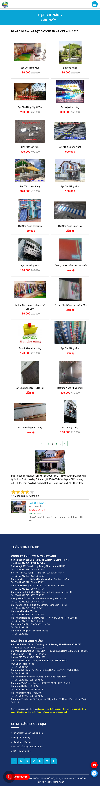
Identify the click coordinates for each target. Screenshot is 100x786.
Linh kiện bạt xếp (30, 147)
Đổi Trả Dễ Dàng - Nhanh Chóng (28, 746)
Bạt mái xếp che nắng (70, 147)
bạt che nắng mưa (30, 67)
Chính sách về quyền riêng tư (28, 733)
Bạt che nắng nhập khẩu (70, 388)
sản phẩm (48, 20)
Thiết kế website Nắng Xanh (50, 781)
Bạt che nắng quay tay (70, 226)
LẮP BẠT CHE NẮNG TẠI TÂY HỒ (70, 265)
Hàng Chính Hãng (21, 737)
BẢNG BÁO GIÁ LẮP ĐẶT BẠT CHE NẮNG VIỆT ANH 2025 (44, 31)
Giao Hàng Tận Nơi (22, 742)
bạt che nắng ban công (30, 427)
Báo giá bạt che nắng (30, 348)
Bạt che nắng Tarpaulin (30, 226)
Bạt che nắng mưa (70, 186)
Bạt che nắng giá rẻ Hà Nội (30, 388)
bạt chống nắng (70, 427)
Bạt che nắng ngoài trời (30, 107)
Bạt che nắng (70, 67)
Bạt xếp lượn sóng (30, 186)
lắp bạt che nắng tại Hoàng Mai (70, 305)
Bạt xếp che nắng (70, 107)
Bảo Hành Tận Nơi (22, 751)
